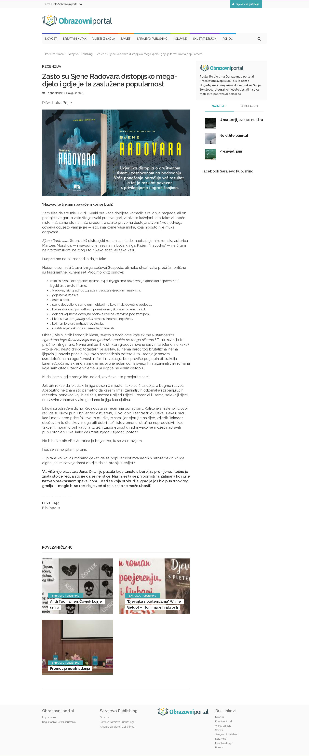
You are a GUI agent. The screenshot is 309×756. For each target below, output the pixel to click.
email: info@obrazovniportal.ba (63, 4)
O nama (104, 717)
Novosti (219, 717)
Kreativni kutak (224, 721)
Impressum (49, 717)
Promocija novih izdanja (70, 668)
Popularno (249, 106)
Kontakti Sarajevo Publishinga (117, 721)
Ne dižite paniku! (234, 135)
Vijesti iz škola (223, 725)
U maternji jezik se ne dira (241, 120)
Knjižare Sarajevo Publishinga (117, 726)
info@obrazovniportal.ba (224, 94)
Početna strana (54, 54)
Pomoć (219, 747)
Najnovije (219, 106)
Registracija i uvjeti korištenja (59, 721)
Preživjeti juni (231, 151)
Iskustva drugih (224, 743)
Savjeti (219, 730)
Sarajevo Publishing (80, 54)
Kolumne (220, 738)
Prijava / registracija (245, 4)
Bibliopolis (51, 508)
